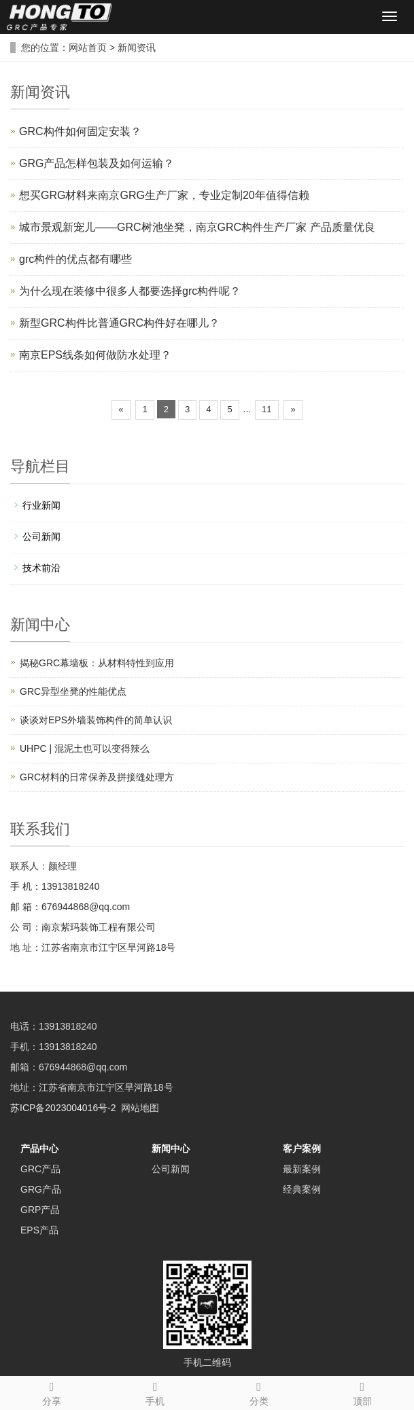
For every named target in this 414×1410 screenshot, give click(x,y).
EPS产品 (39, 1230)
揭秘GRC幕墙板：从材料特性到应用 (97, 662)
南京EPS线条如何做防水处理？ (95, 355)
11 (266, 409)
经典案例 (302, 1189)
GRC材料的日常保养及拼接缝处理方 (97, 777)
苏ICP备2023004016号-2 (63, 1107)
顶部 (362, 1392)
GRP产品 (40, 1209)
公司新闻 (41, 536)
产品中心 (39, 1148)
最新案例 (302, 1168)
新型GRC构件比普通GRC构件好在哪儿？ (119, 323)
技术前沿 (41, 567)
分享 (51, 1392)
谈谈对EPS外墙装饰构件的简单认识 (96, 720)
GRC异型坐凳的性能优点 (73, 691)
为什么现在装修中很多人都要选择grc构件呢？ (130, 291)
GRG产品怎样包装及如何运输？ (96, 163)
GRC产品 (40, 1168)
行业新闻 (41, 505)
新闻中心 (171, 1148)
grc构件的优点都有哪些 (75, 259)
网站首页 (88, 47)
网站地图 (140, 1107)
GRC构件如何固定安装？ (80, 131)
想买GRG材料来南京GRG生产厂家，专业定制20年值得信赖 (164, 195)
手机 (155, 1392)
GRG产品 (40, 1189)
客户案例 (302, 1148)
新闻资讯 (137, 47)
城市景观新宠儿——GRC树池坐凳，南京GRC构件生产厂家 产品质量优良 (197, 227)
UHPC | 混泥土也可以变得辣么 (85, 748)
